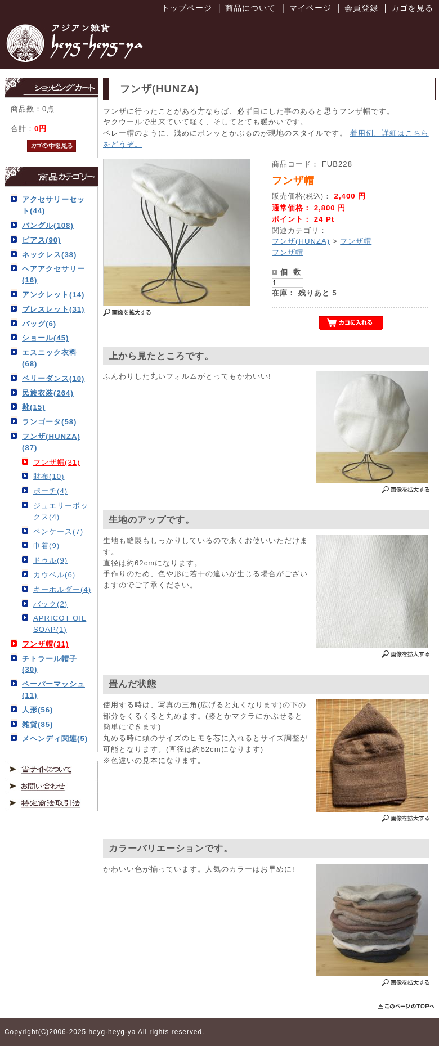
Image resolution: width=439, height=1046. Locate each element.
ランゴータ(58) (49, 421)
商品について (250, 7)
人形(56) (37, 710)
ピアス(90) (41, 240)
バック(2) (50, 604)
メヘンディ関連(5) (55, 738)
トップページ (187, 7)
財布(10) (48, 476)
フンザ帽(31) (56, 462)
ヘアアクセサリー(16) (53, 274)
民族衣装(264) (48, 393)
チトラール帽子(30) (49, 664)
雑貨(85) (37, 724)
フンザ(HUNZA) (301, 241)
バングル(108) (48, 225)
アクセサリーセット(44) (53, 205)
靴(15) (33, 407)
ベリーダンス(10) (53, 378)
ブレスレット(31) (53, 309)
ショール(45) (45, 338)
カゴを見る (412, 7)
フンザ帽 (355, 241)
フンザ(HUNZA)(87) (51, 442)
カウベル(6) (54, 575)
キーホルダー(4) (62, 589)
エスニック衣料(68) (49, 358)
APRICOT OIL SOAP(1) (59, 624)
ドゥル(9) (50, 560)
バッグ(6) (39, 324)
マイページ (310, 7)
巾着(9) (46, 545)
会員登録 (361, 7)
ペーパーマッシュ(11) (53, 689)
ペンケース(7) (58, 531)
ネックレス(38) (49, 254)
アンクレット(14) (53, 294)
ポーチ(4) (50, 491)
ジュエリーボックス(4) (60, 511)
